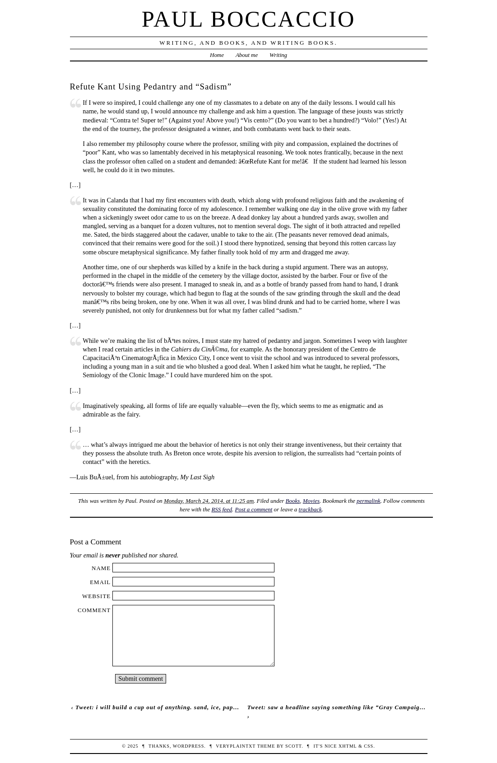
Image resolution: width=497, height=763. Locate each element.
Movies (311, 500)
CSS (368, 746)
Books (293, 500)
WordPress (188, 746)
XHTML (348, 746)
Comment (94, 610)
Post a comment (254, 509)
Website (96, 596)
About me (247, 54)
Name (101, 568)
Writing (278, 54)
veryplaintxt (235, 746)
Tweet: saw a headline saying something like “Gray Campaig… (336, 707)
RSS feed (221, 509)
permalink (369, 500)
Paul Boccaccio (249, 19)
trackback (310, 509)
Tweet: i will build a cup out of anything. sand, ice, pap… (157, 707)
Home (217, 54)
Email (100, 582)
